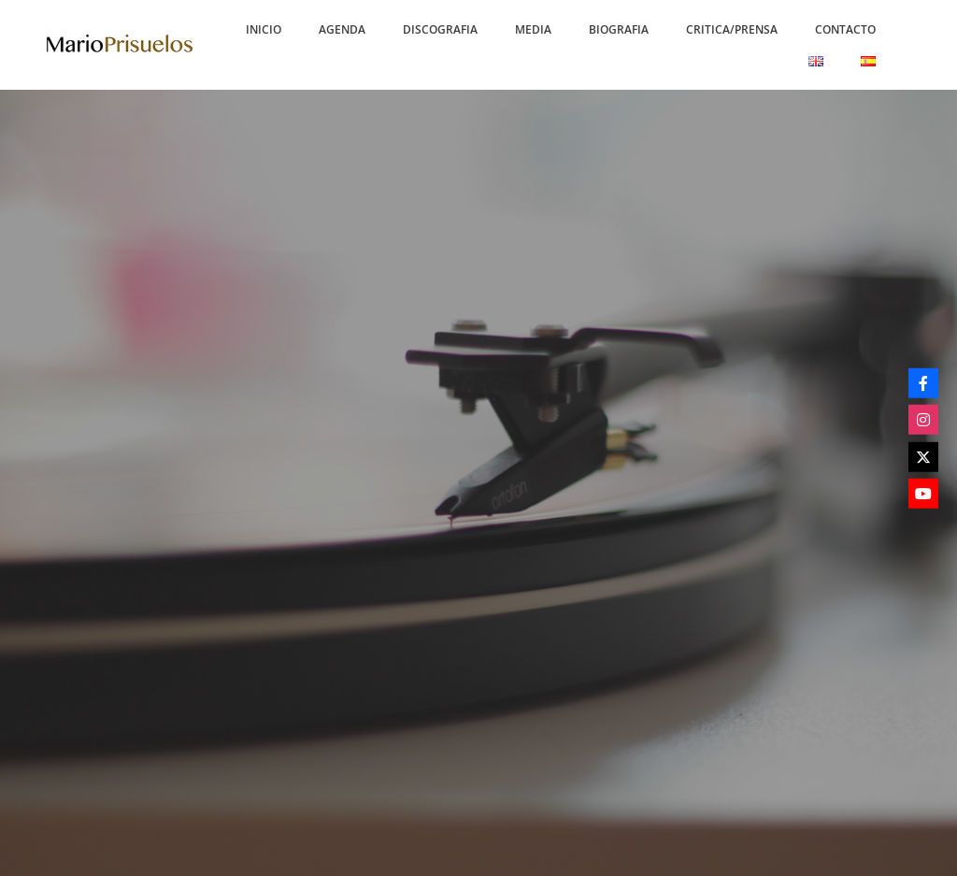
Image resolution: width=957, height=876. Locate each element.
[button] (263, 29)
